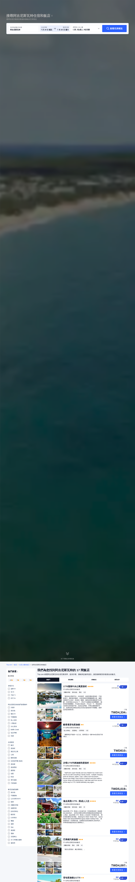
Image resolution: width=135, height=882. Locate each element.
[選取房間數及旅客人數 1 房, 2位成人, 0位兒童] (86, 28)
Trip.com (9, 665)
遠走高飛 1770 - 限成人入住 (76, 784)
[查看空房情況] (114, 28)
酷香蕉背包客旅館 (71, 719)
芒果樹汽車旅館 (70, 816)
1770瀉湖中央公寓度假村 (75, 686)
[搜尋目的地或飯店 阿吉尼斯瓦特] (23, 28)
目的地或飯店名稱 (16, 27)
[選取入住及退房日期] (47, 28)
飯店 (15, 665)
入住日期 (44, 27)
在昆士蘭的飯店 (24, 665)
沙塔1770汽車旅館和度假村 (76, 751)
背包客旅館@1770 (71, 849)
